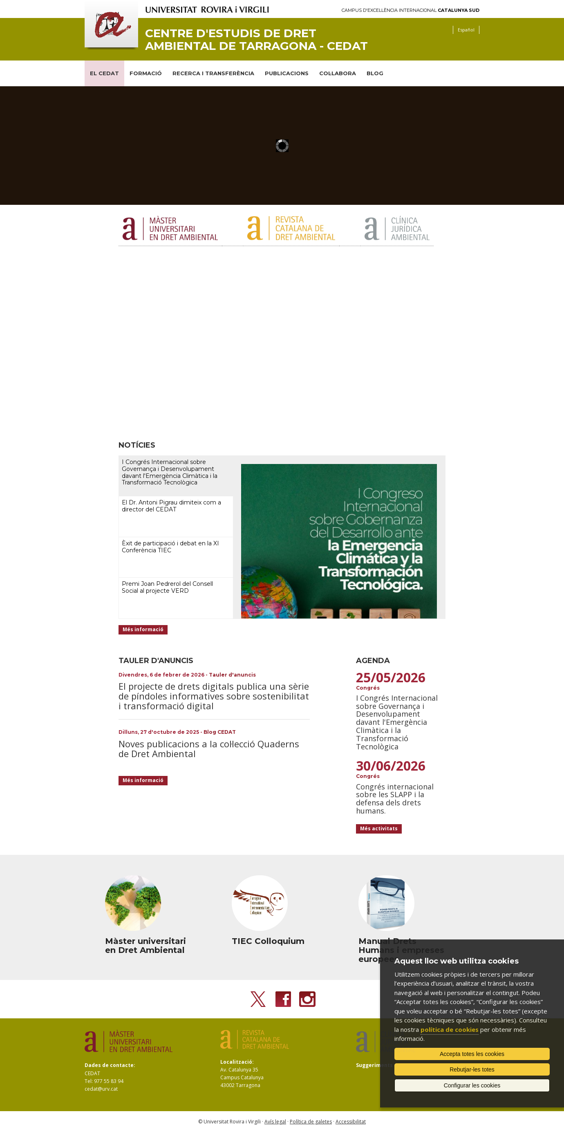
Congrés (368, 688)
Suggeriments (374, 1065)
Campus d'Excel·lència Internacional (410, 10)
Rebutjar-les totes (472, 1069)
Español (466, 30)
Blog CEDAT (220, 732)
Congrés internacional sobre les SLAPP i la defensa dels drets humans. (395, 799)
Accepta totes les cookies (472, 1054)
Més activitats (379, 828)
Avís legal (275, 1121)
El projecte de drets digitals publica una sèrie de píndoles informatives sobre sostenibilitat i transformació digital (214, 696)
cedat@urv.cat (101, 1088)
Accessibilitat (351, 1121)
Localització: (237, 1061)
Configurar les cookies (472, 1085)
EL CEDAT (104, 73)
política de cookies (450, 1029)
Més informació (143, 629)
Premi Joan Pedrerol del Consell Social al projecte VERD (167, 587)
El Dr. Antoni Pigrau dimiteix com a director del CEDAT (171, 506)
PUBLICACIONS (287, 73)
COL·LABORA (337, 73)
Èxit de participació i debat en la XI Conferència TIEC (170, 547)
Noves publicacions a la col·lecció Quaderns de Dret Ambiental (209, 748)
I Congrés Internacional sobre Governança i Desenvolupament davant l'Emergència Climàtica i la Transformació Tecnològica (169, 472)
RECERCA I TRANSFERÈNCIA (213, 73)
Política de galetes (311, 1121)
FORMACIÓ (146, 73)
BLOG (375, 73)
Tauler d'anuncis (232, 675)
